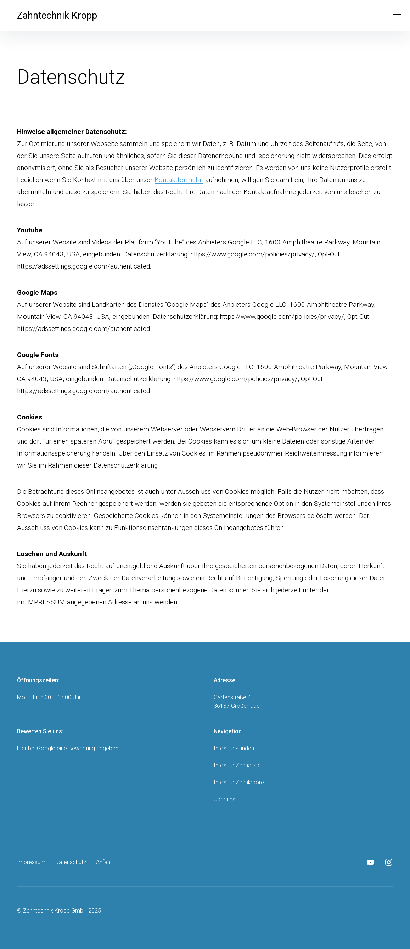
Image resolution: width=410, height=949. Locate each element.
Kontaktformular (179, 180)
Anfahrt (105, 862)
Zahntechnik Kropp (57, 15)
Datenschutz (70, 862)
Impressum (31, 862)
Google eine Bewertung (66, 748)
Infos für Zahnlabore (239, 782)
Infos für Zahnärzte (237, 765)
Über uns (224, 799)
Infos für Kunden (234, 748)
